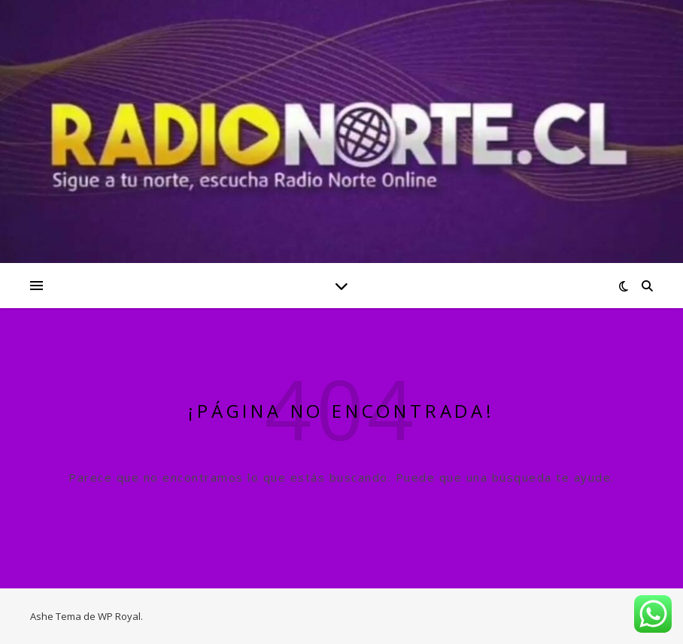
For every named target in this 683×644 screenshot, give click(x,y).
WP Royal (119, 616)
